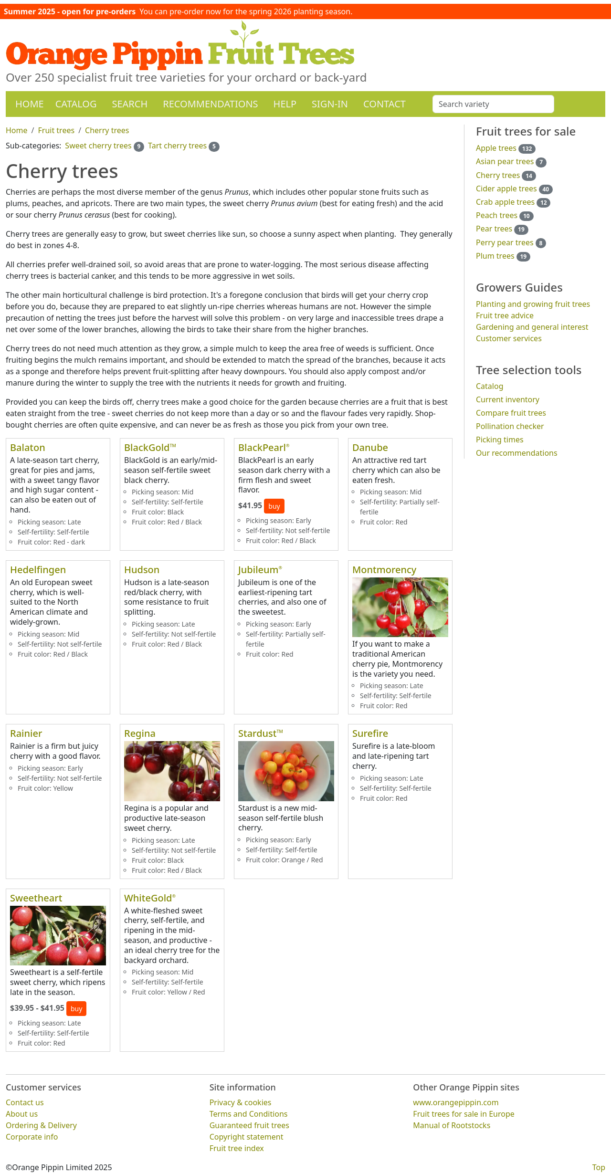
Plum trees (495, 256)
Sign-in (330, 103)
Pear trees (494, 228)
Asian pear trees (505, 161)
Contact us (25, 1102)
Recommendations (210, 103)
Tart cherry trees (177, 145)
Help (285, 103)
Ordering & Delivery (41, 1125)
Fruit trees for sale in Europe (464, 1114)
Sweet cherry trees (98, 145)
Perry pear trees (505, 242)
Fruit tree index (237, 1148)
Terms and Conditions (249, 1114)
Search (129, 103)
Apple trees (496, 148)
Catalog (76, 103)
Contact (384, 103)
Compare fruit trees (511, 413)
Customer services (509, 338)
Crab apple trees (505, 202)
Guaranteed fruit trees (249, 1125)
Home (29, 103)
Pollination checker (510, 426)
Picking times (500, 439)
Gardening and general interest (532, 327)
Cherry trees (498, 175)
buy (274, 506)
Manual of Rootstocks (451, 1125)
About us (22, 1114)
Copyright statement (247, 1136)
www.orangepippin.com (455, 1102)
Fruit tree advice (505, 315)
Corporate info (32, 1136)
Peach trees (496, 215)
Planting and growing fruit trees (533, 304)
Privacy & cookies (241, 1102)
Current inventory (507, 399)
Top (598, 1167)
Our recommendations (517, 453)
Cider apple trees (506, 188)
